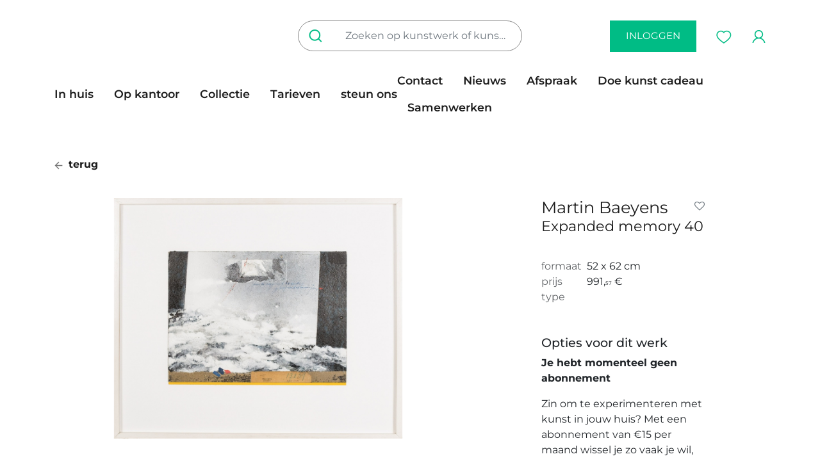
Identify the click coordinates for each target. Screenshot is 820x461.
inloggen (653, 35)
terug (76, 164)
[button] (702, 206)
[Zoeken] (318, 36)
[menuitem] (79, 94)
